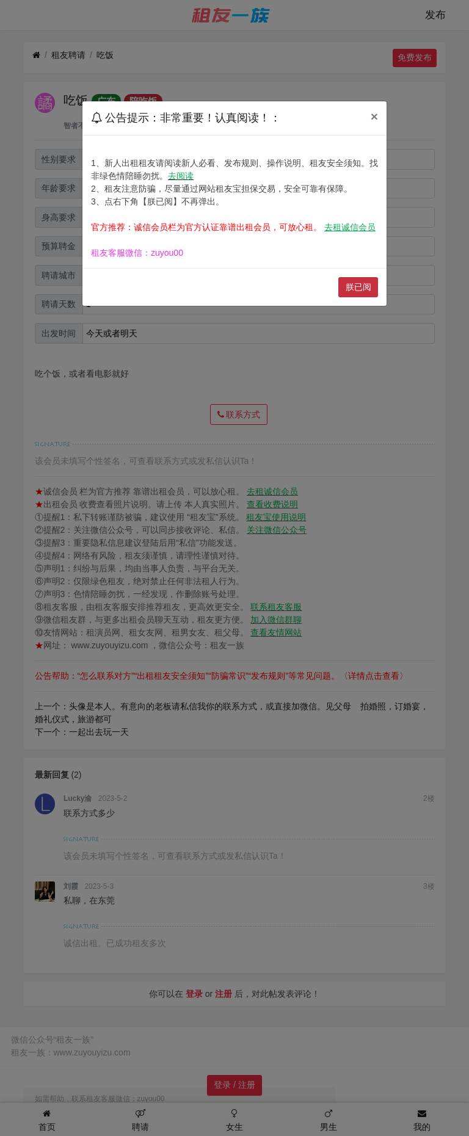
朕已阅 (358, 287)
